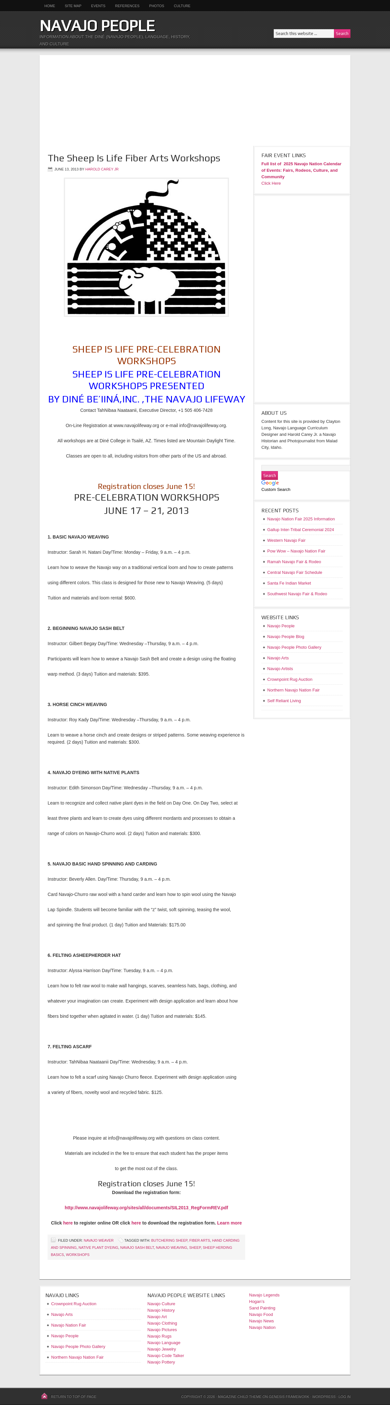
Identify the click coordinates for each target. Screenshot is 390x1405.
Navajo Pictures (162, 1329)
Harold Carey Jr (102, 169)
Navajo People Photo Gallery (78, 1346)
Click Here (271, 183)
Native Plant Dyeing (98, 1247)
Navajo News (261, 1320)
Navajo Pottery (161, 1362)
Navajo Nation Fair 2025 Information (301, 519)
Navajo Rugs (159, 1336)
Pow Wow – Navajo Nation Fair (296, 551)
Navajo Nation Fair (68, 1325)
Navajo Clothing (162, 1323)
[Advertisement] (195, 100)
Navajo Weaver (98, 1240)
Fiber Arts (199, 1240)
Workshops (77, 1255)
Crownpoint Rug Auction (73, 1303)
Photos (156, 6)
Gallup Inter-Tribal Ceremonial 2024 (300, 529)
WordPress (323, 1397)
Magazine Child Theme (239, 1397)
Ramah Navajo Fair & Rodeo (294, 561)
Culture (179, 6)
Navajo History (161, 1310)
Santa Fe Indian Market (289, 583)
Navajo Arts (62, 1314)
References (127, 6)
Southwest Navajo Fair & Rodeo (297, 593)
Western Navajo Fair (286, 540)
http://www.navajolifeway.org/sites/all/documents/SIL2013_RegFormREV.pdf (146, 1207)
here (68, 1222)
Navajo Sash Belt (137, 1247)
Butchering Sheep (169, 1240)
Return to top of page (73, 1397)
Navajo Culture (161, 1303)
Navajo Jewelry (161, 1349)
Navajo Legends (264, 1295)
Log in (344, 1397)
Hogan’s (256, 1301)
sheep (195, 1247)
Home (49, 6)
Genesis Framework (289, 1397)
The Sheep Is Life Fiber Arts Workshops (134, 158)
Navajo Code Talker (165, 1355)
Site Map (73, 6)
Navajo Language (163, 1342)
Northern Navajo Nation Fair (77, 1357)
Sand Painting (262, 1308)
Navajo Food (261, 1314)
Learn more (229, 1222)
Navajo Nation (262, 1327)
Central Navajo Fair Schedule (294, 572)
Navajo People (97, 26)
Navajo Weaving (171, 1247)
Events (98, 6)
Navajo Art (157, 1316)
